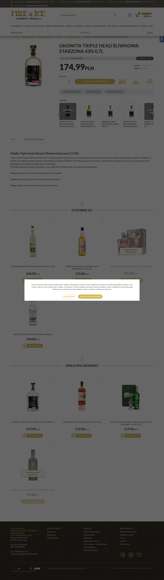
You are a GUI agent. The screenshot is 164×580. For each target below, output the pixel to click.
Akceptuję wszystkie (90, 296)
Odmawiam (68, 296)
